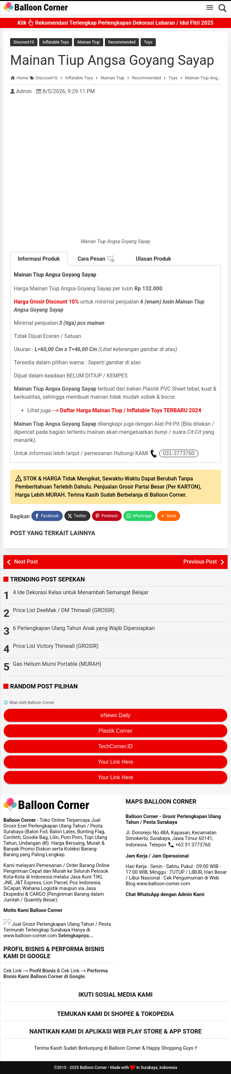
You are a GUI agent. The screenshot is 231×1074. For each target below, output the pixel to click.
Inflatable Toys (55, 42)
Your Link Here (115, 762)
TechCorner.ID (115, 746)
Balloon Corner (93, 1067)
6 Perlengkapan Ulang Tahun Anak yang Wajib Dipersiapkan (84, 628)
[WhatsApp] (139, 516)
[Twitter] (77, 516)
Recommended (122, 42)
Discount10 (23, 42)
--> (126, 410)
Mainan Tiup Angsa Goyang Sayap (112, 60)
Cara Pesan (96, 259)
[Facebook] (46, 516)
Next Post (26, 561)
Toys (148, 42)
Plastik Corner (115, 731)
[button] (168, 516)
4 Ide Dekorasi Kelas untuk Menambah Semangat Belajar (80, 592)
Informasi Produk (39, 259)
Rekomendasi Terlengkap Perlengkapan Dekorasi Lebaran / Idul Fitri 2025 (115, 20)
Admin (24, 91)
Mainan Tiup (88, 42)
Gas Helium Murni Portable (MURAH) (57, 664)
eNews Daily (115, 715)
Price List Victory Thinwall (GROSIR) (55, 646)
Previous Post (200, 561)
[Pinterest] (107, 516)
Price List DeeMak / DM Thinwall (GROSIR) (63, 610)
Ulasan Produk (153, 259)
